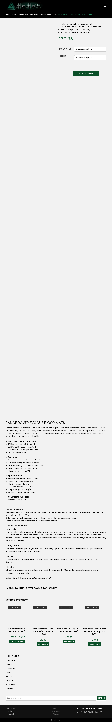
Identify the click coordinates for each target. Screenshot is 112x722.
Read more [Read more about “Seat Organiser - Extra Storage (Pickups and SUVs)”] (43, 644)
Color (62, 56)
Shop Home (10, 660)
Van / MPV (10, 672)
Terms (56, 708)
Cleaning (9, 688)
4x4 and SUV (23, 14)
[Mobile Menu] (104, 5)
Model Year (65, 49)
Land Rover (34, 14)
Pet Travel (9, 680)
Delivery (11, 711)
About (11, 714)
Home (8, 14)
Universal (9, 676)
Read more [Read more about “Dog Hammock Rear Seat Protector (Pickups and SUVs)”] (95, 644)
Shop (14, 14)
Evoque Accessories (48, 14)
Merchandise (11, 684)
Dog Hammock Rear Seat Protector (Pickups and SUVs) (94, 631)
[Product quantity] (60, 73)
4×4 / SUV (9, 664)
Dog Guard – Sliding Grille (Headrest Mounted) (69, 630)
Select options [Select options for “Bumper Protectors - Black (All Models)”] (17, 641)
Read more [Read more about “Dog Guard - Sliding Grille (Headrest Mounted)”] (69, 641)
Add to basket (86, 73)
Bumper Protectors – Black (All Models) (17, 630)
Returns (56, 711)
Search (101, 698)
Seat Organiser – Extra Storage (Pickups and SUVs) (43, 631)
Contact (11, 708)
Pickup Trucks (11, 668)
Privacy (56, 714)
